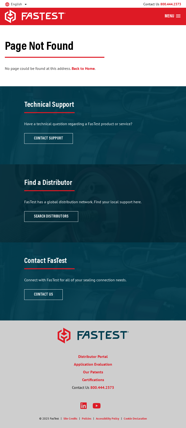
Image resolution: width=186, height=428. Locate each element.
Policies (86, 418)
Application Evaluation (93, 364)
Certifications (93, 379)
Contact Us (43, 295)
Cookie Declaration (135, 418)
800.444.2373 (170, 4)
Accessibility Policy (107, 418)
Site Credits (70, 418)
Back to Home (83, 68)
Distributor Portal (93, 356)
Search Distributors (51, 216)
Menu (169, 16)
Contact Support (48, 138)
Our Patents (93, 372)
